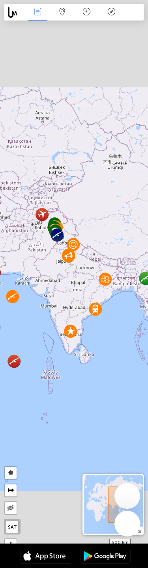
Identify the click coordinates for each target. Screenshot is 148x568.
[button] (57, 235)
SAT (12, 527)
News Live (37, 12)
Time (86, 12)
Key (111, 12)
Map (62, 12)
